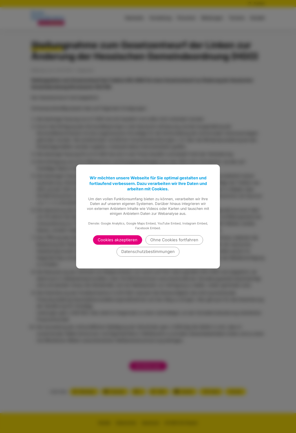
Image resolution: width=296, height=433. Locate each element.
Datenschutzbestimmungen (148, 251)
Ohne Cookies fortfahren (174, 239)
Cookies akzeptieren (117, 239)
